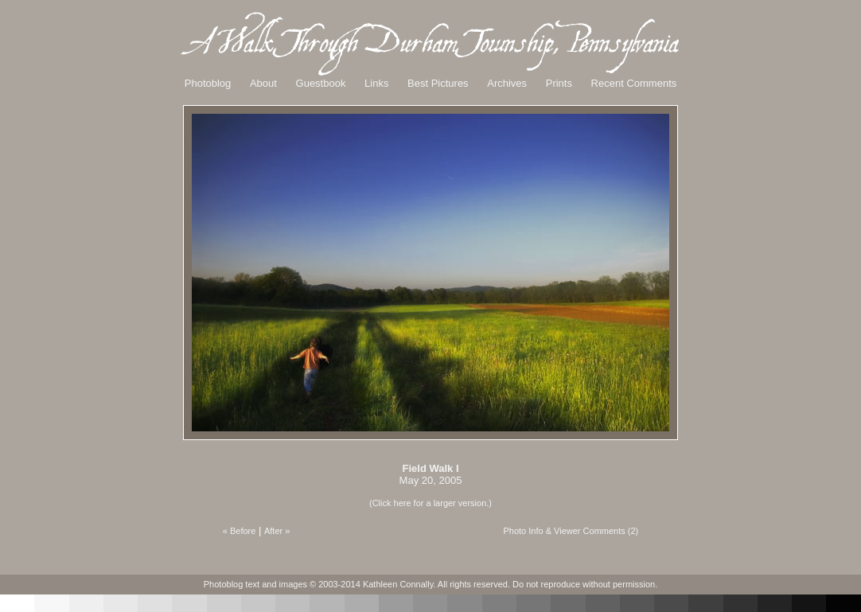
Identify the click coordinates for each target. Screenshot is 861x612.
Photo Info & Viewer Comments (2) (570, 531)
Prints (559, 83)
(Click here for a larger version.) (430, 503)
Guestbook (321, 83)
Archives (507, 83)
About (263, 83)
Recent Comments (634, 83)
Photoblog (208, 83)
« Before (239, 531)
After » (277, 531)
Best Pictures (438, 83)
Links (376, 83)
